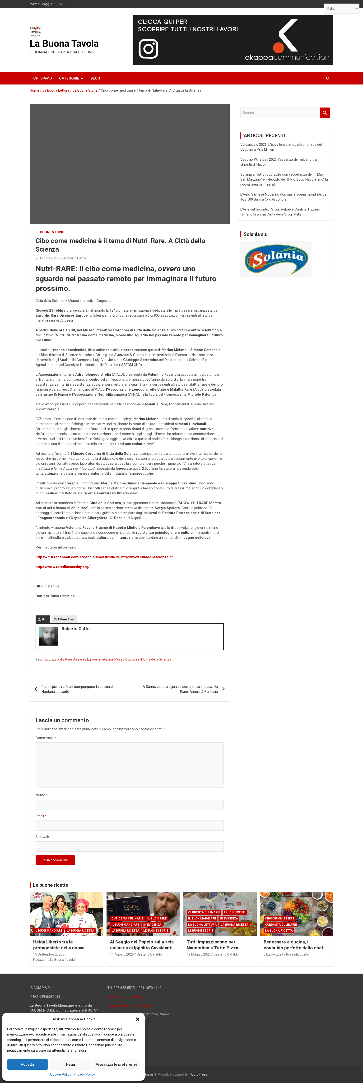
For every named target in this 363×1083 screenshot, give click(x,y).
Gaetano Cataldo (149, 954)
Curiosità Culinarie (127, 918)
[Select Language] (341, 9)
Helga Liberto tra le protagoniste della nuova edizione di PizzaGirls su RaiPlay (59, 950)
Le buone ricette (50, 885)
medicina (106, 659)
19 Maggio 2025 (199, 954)
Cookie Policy (60, 1074)
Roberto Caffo (75, 258)
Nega (70, 1064)
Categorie (69, 78)
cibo (47, 659)
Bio (44, 619)
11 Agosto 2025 (122, 954)
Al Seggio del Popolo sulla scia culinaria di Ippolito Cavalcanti (142, 945)
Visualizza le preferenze (116, 1064)
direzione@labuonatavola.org (130, 1005)
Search (325, 113)
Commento (46, 738)
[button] (137, 1019)
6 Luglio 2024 (273, 954)
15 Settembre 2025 (47, 954)
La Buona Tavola (64, 43)
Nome (42, 795)
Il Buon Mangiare (48, 930)
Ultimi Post (66, 619)
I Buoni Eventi (235, 912)
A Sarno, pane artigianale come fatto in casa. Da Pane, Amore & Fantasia (180, 689)
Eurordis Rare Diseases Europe (75, 659)
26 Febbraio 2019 (48, 258)
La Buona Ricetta (80, 930)
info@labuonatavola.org (126, 996)
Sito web (42, 837)
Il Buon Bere (157, 918)
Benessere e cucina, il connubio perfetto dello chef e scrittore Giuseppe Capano (295, 947)
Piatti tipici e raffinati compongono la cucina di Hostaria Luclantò (77, 689)
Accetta (27, 1064)
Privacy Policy (84, 1074)
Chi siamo (42, 78)
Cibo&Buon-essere (279, 918)
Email (41, 816)
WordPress (199, 1074)
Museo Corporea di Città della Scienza (142, 659)
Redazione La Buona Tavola (54, 959)
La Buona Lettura (202, 924)
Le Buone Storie (50, 232)
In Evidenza (152, 924)
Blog (95, 78)
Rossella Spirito (297, 954)
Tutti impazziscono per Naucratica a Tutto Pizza (212, 945)
